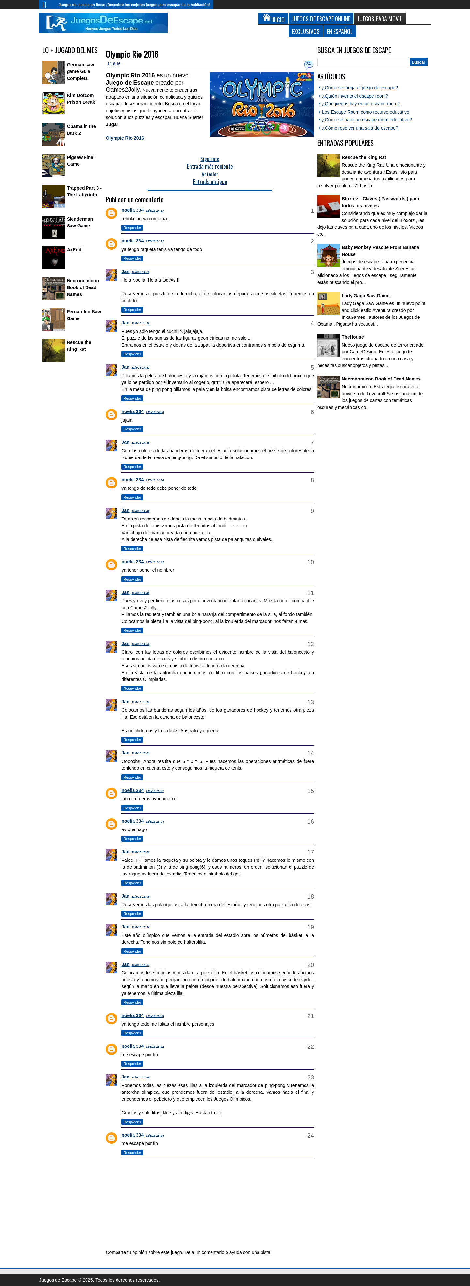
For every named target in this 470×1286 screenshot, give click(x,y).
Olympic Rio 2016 (132, 54)
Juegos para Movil (379, 18)
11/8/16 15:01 (141, 753)
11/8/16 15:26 (141, 927)
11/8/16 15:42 (155, 1046)
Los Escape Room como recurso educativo (365, 112)
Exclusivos (306, 31)
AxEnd (74, 249)
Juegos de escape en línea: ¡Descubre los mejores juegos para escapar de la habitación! (134, 5)
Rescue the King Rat (364, 157)
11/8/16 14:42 (155, 562)
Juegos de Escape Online (321, 18)
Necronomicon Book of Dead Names (83, 287)
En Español (340, 31)
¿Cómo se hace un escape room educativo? (367, 119)
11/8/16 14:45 (141, 593)
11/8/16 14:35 (141, 442)
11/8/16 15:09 (141, 896)
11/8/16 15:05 (141, 852)
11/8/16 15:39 (155, 1016)
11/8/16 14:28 (141, 323)
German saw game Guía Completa (80, 71)
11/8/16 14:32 (141, 367)
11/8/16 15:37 (141, 965)
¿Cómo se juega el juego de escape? (360, 87)
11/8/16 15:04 (155, 821)
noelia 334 (132, 210)
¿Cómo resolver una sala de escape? (360, 128)
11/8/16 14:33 (155, 412)
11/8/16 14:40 (141, 511)
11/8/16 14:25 (141, 272)
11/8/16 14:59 (141, 702)
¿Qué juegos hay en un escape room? (361, 103)
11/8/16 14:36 (155, 480)
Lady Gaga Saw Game (365, 295)
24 (308, 64)
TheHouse (353, 337)
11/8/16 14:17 (155, 210)
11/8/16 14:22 (155, 241)
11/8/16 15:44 (141, 1077)
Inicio (47, 4)
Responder (132, 228)
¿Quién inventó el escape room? (355, 96)
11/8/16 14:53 (141, 644)
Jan (125, 271)
